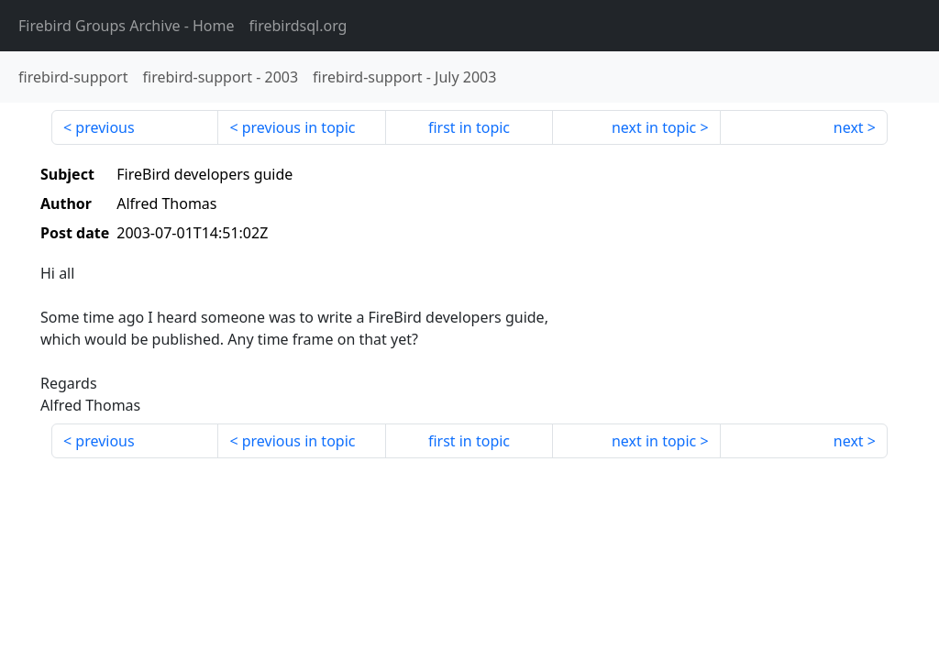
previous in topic (299, 127)
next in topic (654, 127)
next (849, 127)
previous (104, 127)
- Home (126, 26)
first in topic (469, 127)
